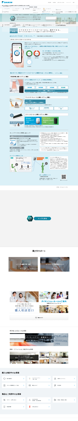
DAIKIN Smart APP (44, 176)
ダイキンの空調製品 (15, 14)
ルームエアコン (5, 11)
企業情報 (54, 2)
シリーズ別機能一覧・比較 (70, 11)
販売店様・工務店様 (42, 7)
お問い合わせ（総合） (61, 2)
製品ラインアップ (46, 11)
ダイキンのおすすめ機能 (57, 11)
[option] (39, 29)
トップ (10, 14)
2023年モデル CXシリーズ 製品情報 (35, 14)
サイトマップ (68, 2)
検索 (73, 2)
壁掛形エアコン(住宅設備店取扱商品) (24, 14)
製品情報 (49, 2)
